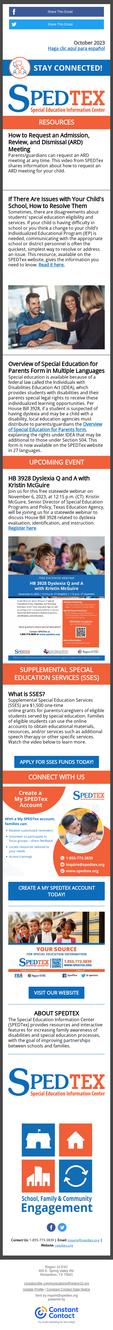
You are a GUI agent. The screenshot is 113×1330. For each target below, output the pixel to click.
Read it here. (51, 265)
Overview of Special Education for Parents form (55, 426)
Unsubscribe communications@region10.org (56, 1283)
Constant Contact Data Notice (68, 1289)
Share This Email (60, 12)
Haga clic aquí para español (76, 48)
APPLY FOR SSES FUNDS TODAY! (56, 762)
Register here (22, 528)
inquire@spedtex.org (84, 1240)
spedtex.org (64, 1245)
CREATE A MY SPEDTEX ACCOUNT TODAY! (56, 891)
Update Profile (33, 1289)
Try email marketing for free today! (56, 1322)
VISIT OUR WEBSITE (56, 992)
